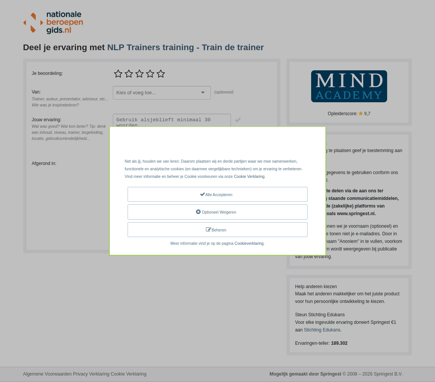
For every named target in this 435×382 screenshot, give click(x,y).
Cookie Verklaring (249, 176)
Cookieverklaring (248, 243)
